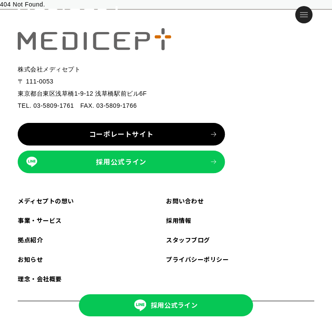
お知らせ (30, 259)
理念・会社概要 (40, 278)
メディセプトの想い (46, 200)
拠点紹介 (30, 239)
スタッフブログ (188, 239)
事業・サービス (40, 220)
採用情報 (178, 220)
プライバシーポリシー (197, 259)
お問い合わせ (185, 200)
